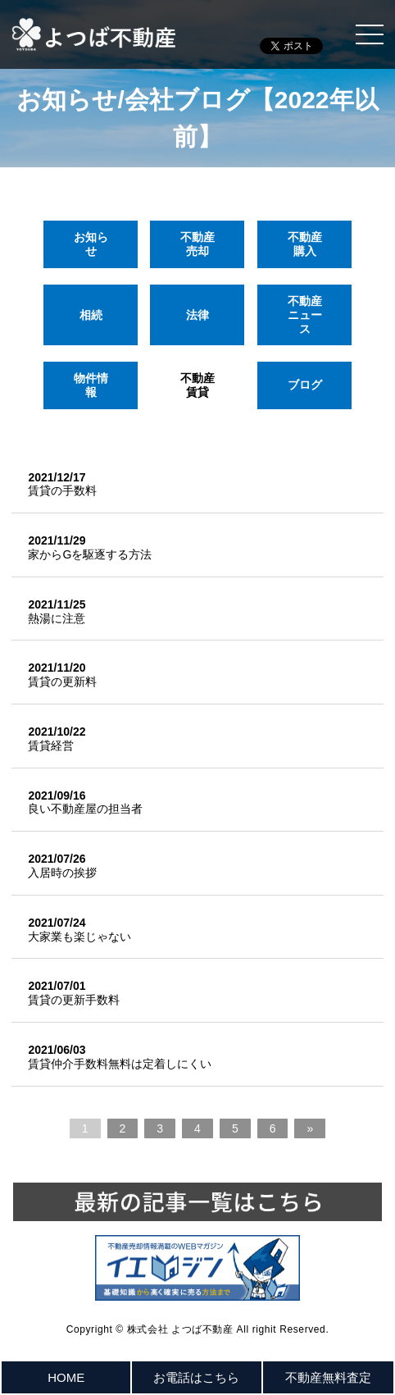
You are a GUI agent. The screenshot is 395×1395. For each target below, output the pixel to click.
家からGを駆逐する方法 (90, 554)
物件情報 (91, 385)
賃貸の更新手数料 (74, 999)
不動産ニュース (304, 314)
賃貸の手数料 (62, 490)
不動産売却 (197, 244)
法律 (197, 314)
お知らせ (91, 244)
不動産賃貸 (197, 385)
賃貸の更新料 (62, 681)
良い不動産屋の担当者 (85, 808)
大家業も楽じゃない (79, 936)
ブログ (304, 384)
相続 (90, 314)
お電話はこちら (196, 1377)
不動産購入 (304, 244)
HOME (66, 1377)
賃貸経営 (51, 745)
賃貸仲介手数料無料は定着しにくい (119, 1063)
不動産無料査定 (328, 1377)
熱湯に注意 (56, 618)
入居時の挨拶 (62, 872)
